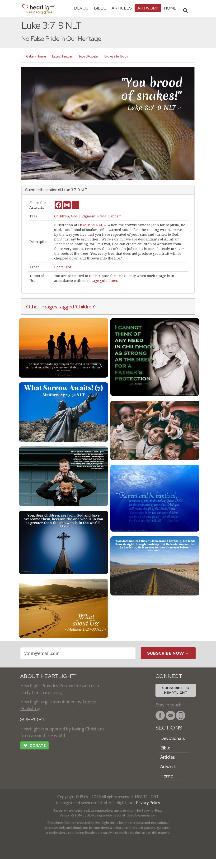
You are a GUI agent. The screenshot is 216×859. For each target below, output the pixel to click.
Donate (34, 746)
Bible (100, 8)
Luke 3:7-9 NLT (90, 225)
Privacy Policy (148, 802)
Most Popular (88, 56)
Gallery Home (36, 56)
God (74, 216)
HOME (170, 8)
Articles (122, 8)
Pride (101, 216)
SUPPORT (32, 719)
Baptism (115, 216)
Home (166, 776)
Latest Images (62, 56)
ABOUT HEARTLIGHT (48, 676)
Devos (81, 8)
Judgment (87, 216)
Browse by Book (116, 56)
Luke (66, 189)
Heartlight (62, 267)
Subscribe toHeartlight (175, 690)
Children (61, 216)
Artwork (147, 8)
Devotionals (172, 738)
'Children (84, 306)
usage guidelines (103, 281)
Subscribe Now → (168, 653)
